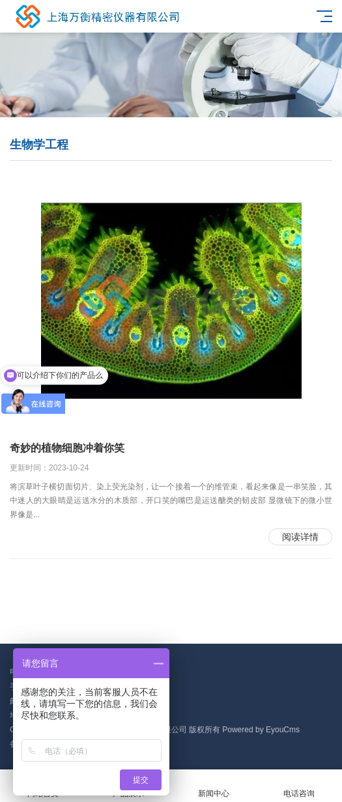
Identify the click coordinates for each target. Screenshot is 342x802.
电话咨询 (299, 786)
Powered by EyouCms (260, 729)
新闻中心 (214, 786)
